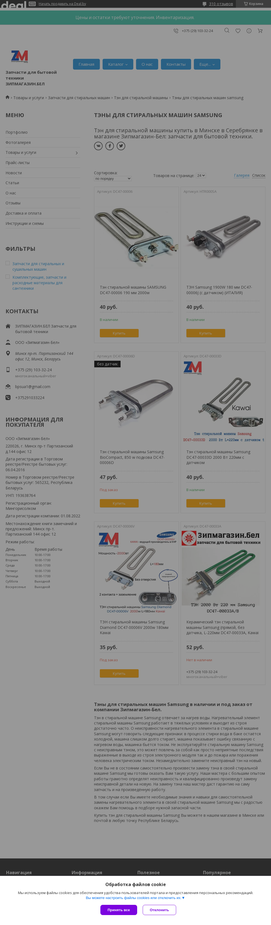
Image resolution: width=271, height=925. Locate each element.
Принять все (119, 910)
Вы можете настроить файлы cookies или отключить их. (133, 898)
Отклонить (159, 910)
